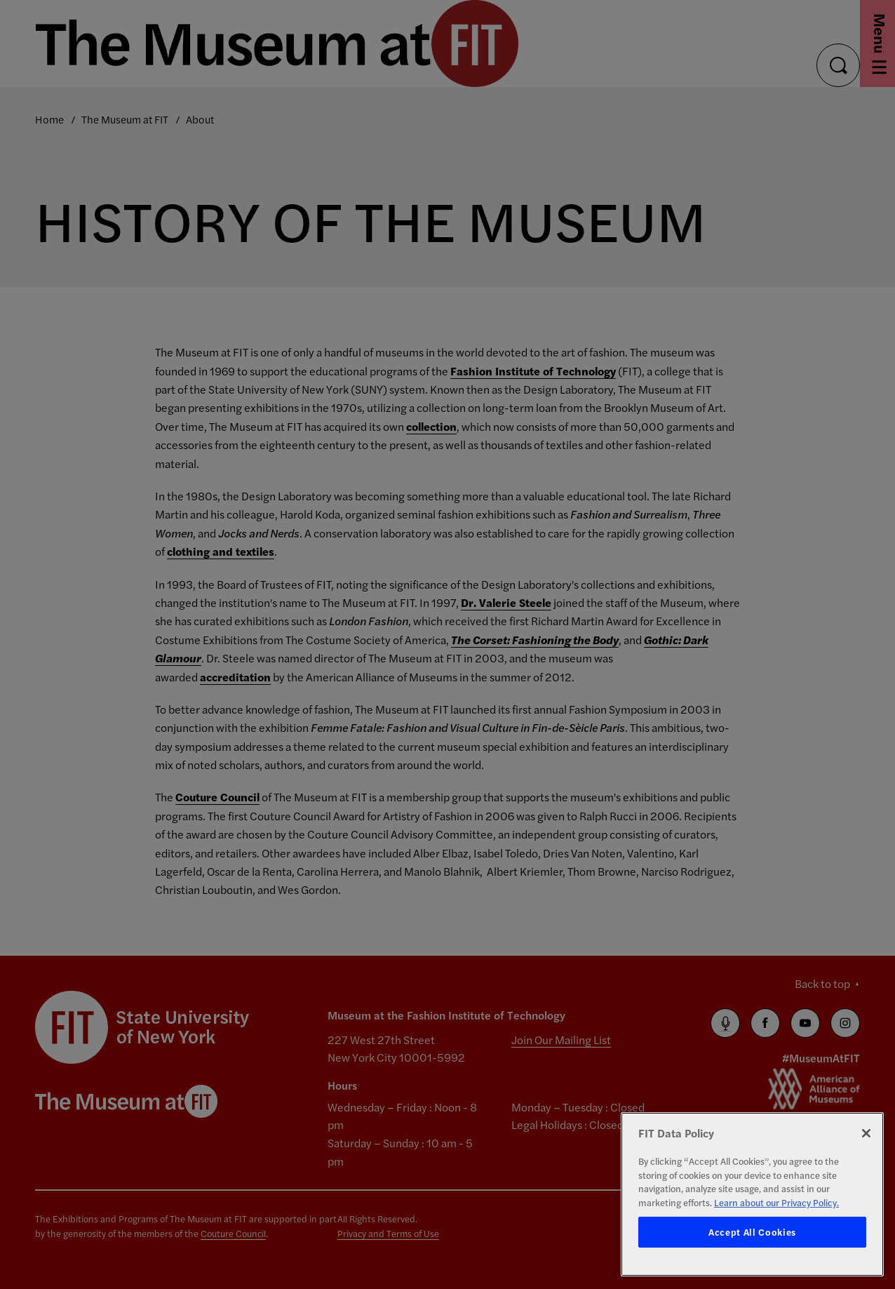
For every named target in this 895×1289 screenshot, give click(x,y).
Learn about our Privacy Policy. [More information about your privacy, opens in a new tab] (776, 1202)
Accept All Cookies (752, 1231)
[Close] (866, 1133)
